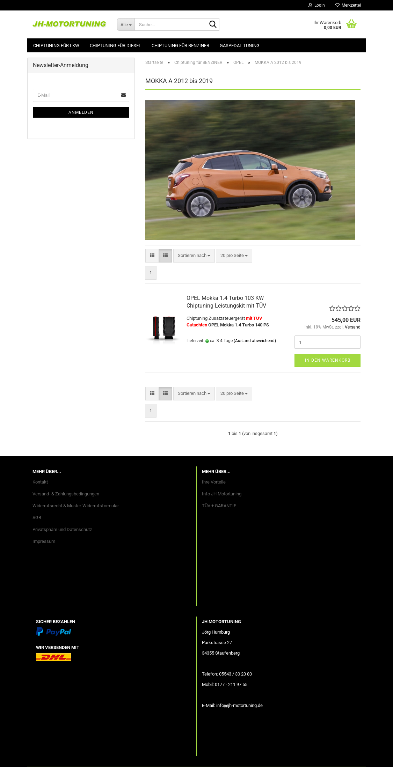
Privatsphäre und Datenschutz (62, 529)
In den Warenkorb (327, 360)
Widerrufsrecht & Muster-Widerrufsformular (75, 505)
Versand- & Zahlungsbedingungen (65, 493)
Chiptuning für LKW (56, 45)
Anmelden (81, 112)
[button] (152, 256)
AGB (36, 517)
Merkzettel (348, 5)
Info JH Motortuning (221, 493)
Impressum (43, 541)
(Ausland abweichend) (255, 340)
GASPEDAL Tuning (240, 45)
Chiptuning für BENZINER (180, 45)
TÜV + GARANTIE (219, 505)
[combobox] (194, 256)
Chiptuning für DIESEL (115, 45)
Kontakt (40, 482)
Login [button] (316, 5)
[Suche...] (125, 24)
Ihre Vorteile (214, 482)
